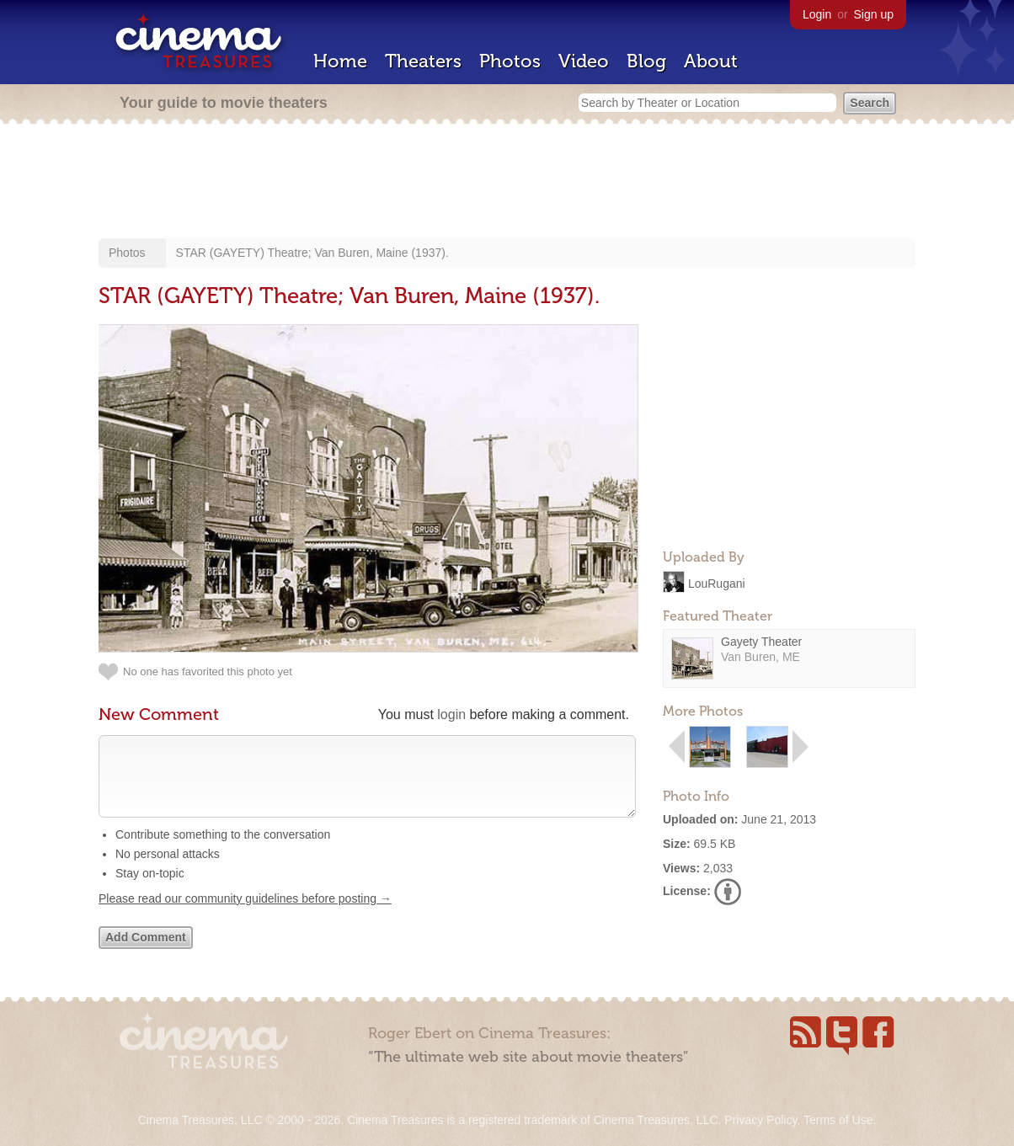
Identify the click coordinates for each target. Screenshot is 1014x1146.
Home (340, 61)
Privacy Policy (760, 1120)
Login (817, 14)
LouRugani (716, 582)
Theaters (423, 61)
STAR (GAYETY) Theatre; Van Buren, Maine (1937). (312, 252)
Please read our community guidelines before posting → (245, 915)
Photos (510, 61)
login (451, 714)
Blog (646, 61)
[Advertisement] (507, 183)
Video (583, 61)
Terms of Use (838, 1120)
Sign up (874, 14)
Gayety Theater (761, 641)
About (711, 61)
